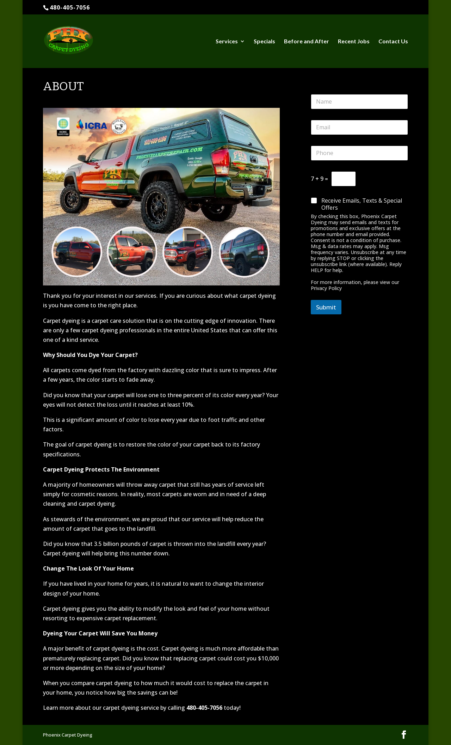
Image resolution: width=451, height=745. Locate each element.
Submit (326, 307)
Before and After (306, 41)
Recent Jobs (354, 41)
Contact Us (393, 41)
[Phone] (359, 153)
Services (227, 41)
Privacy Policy (326, 288)
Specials (264, 41)
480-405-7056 (70, 7)
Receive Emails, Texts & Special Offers (361, 204)
